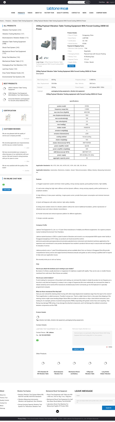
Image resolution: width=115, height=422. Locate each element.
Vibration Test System (9, 30)
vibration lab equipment (58, 320)
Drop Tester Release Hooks (11, 73)
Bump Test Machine (9, 57)
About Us (38, 13)
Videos (30, 13)
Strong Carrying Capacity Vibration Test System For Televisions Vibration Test (30, 405)
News (84, 13)
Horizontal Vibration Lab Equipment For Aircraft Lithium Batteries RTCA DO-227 (18, 100)
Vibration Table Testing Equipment (22, 21)
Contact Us (76, 13)
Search (87, 2)
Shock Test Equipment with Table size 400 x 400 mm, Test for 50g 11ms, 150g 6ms (59, 395)
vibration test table (44, 320)
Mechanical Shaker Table (10, 61)
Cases (91, 13)
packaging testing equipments (75, 320)
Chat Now (102, 2)
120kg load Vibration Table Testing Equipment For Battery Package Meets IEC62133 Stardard (89, 373)
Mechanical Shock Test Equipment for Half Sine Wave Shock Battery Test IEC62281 (60, 400)
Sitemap (2, 408)
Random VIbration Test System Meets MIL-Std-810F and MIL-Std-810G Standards (31, 395)
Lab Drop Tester (7, 69)
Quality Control (63, 13)
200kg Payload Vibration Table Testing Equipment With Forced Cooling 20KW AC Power (49, 64)
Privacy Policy (22, 418)
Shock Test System (8, 47)
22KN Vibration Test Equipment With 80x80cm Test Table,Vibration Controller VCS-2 (18, 95)
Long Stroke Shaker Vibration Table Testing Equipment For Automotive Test (105, 373)
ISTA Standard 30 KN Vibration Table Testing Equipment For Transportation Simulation (43, 373)
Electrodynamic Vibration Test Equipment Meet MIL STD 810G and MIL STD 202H (58, 373)
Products (21, 13)
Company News (101, 13)
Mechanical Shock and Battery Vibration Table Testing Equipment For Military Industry (74, 373)
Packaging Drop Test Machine (12, 65)
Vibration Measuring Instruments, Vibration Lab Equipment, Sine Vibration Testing (30, 401)
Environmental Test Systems (12, 77)
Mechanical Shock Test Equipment (14, 51)
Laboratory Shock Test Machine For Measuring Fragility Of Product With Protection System (57, 405)
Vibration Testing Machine (11, 34)
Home (13, 13)
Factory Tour (49, 13)
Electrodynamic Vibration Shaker (13, 38)
